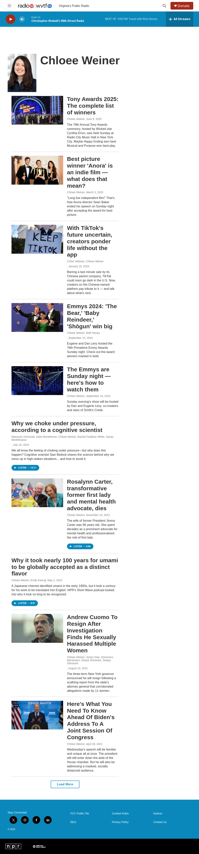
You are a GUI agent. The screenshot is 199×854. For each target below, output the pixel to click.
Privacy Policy (120, 822)
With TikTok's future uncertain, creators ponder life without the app (89, 241)
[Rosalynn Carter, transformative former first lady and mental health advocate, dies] (37, 492)
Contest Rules (120, 813)
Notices (157, 813)
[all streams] (179, 19)
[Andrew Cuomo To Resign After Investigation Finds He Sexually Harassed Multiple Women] (37, 628)
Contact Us (159, 822)
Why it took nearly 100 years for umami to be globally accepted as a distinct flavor (64, 567)
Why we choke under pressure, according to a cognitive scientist (56, 426)
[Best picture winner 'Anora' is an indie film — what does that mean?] (37, 170)
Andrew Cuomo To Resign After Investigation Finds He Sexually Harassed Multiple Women (92, 634)
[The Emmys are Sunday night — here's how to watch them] (37, 380)
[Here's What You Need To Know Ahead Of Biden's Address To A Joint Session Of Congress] (37, 715)
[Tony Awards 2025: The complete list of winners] (37, 110)
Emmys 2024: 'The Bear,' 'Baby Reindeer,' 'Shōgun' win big (92, 316)
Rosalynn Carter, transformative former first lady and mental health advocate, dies (91, 494)
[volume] (22, 19)
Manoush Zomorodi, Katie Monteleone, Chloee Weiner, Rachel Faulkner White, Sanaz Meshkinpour (62, 438)
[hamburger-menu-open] (9, 6)
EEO (73, 822)
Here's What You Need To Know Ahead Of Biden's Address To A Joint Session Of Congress (91, 720)
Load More (65, 784)
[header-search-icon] (164, 5)
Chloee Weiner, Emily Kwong (28, 580)
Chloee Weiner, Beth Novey (83, 332)
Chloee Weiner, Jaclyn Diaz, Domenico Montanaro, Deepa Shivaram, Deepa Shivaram (90, 660)
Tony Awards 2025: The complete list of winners (93, 106)
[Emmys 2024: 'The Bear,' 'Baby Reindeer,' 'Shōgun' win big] (37, 317)
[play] (10, 19)
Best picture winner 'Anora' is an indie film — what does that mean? (90, 172)
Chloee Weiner (76, 119)
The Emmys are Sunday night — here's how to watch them (89, 379)
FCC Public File (79, 813)
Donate (183, 6)
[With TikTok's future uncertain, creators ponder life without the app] (37, 239)
